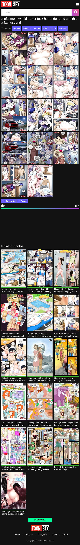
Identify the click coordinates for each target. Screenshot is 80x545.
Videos (18, 534)
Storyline (62, 28)
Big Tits (36, 28)
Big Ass (16, 28)
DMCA (65, 534)
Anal (45, 28)
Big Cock (26, 28)
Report (22, 201)
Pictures (29, 534)
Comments (8, 201)
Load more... (40, 520)
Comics (53, 28)
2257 (55, 534)
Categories (43, 534)
